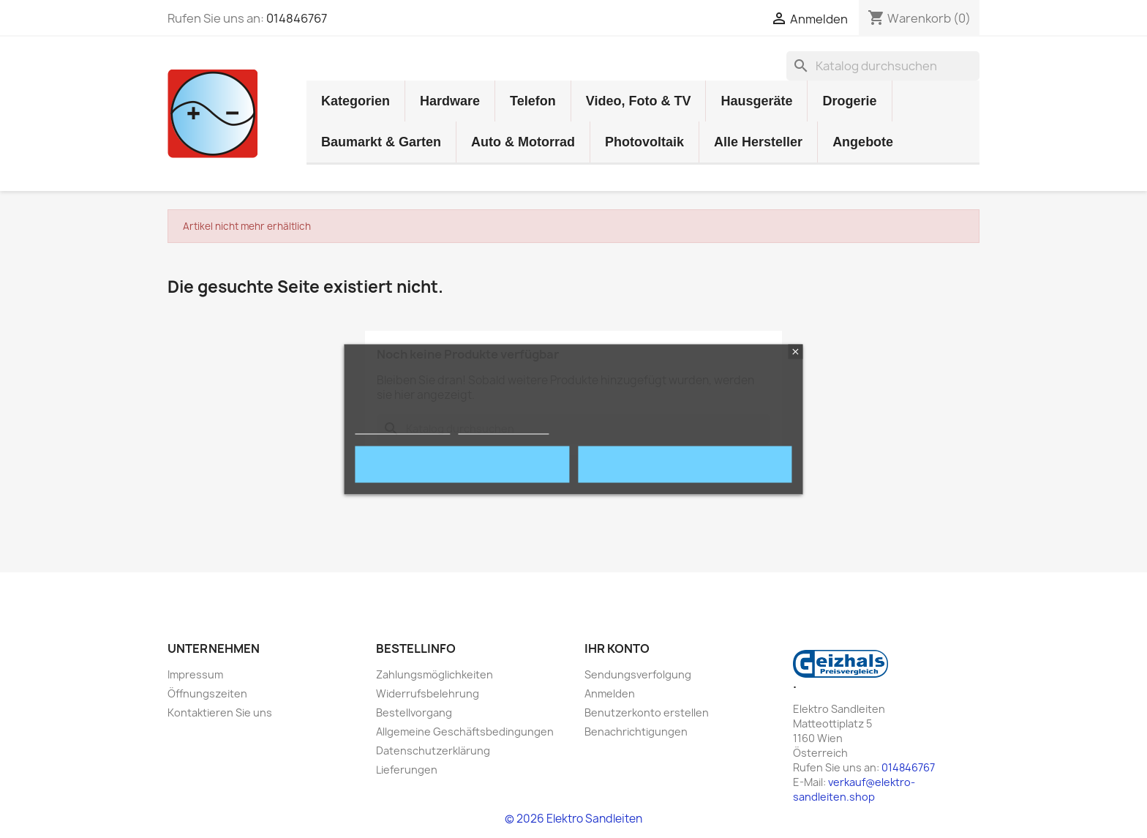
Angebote (862, 142)
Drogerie (849, 101)
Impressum (195, 674)
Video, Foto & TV (638, 101)
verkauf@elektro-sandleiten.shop (854, 789)
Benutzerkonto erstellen (646, 712)
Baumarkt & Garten (381, 142)
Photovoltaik (644, 142)
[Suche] (882, 66)
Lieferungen (406, 770)
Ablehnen (461, 464)
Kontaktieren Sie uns (220, 712)
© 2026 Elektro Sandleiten (573, 818)
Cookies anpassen (504, 427)
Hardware (450, 101)
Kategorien (355, 101)
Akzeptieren (685, 464)
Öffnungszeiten (207, 693)
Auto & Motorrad (523, 142)
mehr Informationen (402, 427)
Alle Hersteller (758, 142)
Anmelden (609, 693)
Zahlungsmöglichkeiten (434, 674)
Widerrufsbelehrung (427, 693)
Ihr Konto (617, 648)
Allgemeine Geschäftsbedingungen (465, 731)
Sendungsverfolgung (637, 674)
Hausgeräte (756, 101)
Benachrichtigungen (636, 731)
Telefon (533, 101)
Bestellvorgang (414, 712)
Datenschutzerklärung (433, 750)
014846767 (296, 18)
